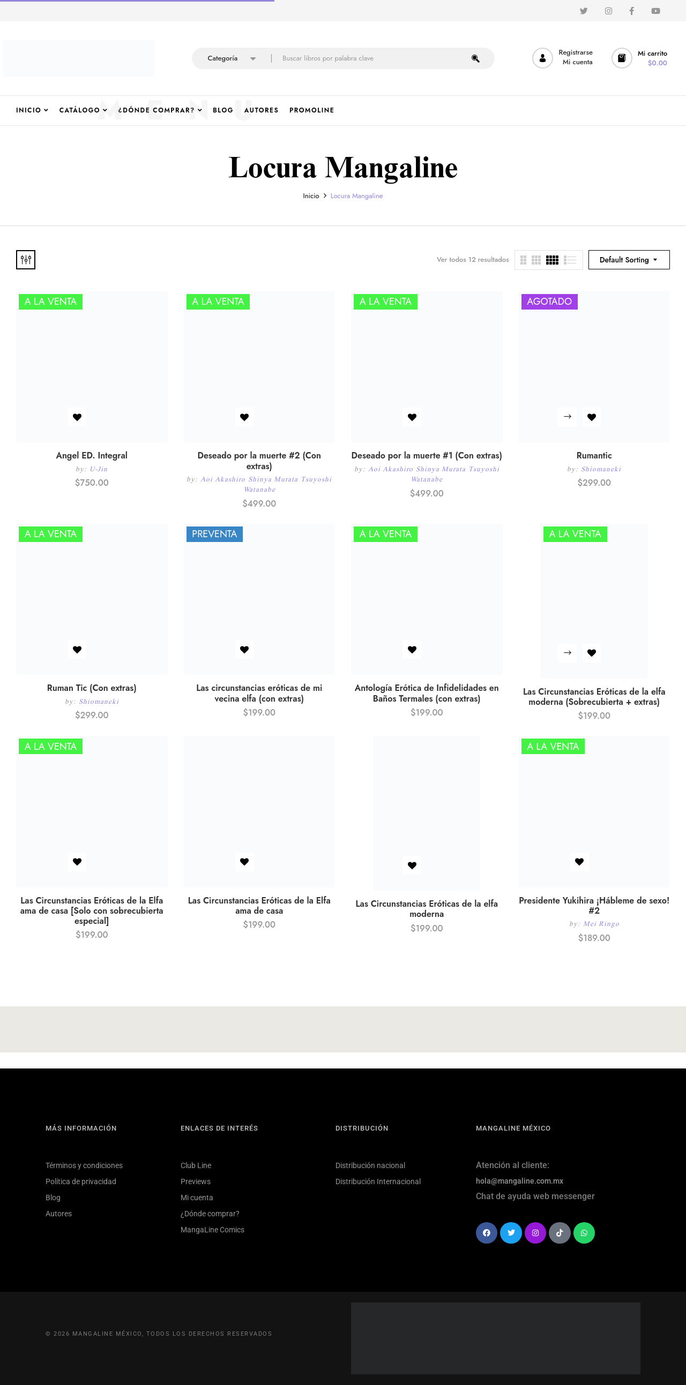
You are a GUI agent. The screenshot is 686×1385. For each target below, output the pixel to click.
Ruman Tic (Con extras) (92, 688)
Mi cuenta (197, 1197)
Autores (59, 1213)
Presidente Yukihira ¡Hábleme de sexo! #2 (594, 905)
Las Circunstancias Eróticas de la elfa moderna (427, 909)
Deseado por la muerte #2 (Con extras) (259, 460)
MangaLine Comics (212, 1229)
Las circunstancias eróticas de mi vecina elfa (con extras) (259, 693)
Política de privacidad (81, 1181)
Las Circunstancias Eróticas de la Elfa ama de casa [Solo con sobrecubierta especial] (91, 910)
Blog (53, 1197)
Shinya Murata (273, 479)
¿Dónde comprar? (210, 1213)
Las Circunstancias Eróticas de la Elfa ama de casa (259, 905)
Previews (196, 1181)
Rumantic (594, 455)
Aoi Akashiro (222, 479)
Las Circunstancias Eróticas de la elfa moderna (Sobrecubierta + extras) (594, 697)
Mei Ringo (601, 924)
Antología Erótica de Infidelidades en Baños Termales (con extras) (427, 693)
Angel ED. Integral (92, 455)
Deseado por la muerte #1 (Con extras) (427, 455)
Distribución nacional (370, 1165)
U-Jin (99, 469)
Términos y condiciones (84, 1165)
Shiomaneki (601, 469)
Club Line (196, 1165)
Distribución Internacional (378, 1181)
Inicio (311, 196)
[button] (641, 58)
